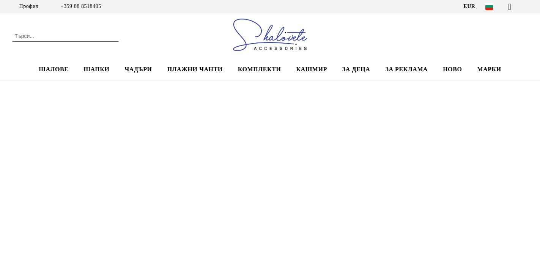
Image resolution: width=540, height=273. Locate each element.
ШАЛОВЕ (53, 69)
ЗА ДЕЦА (356, 69)
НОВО (452, 69)
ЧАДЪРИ (138, 69)
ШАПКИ (96, 69)
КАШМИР (311, 69)
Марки (489, 69)
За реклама (406, 69)
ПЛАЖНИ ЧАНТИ (195, 69)
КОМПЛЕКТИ (259, 69)
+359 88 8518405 (81, 6)
